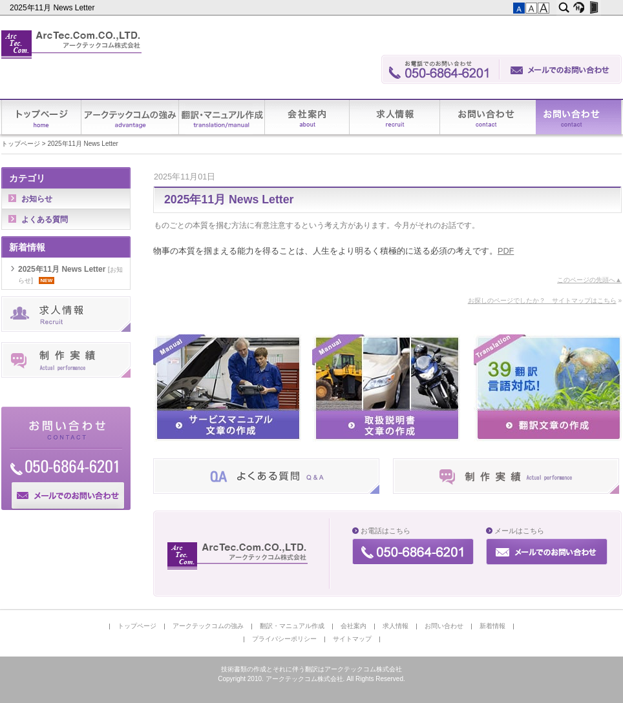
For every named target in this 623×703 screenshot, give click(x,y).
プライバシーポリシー (284, 638)
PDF (506, 251)
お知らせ (36, 198)
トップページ (41, 117)
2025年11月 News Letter (53, 7)
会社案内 (307, 117)
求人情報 (395, 117)
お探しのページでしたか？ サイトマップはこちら (542, 300)
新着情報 (578, 117)
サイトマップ (352, 638)
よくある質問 (44, 219)
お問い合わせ (488, 117)
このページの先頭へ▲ (589, 279)
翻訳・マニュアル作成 (222, 117)
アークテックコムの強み (130, 117)
